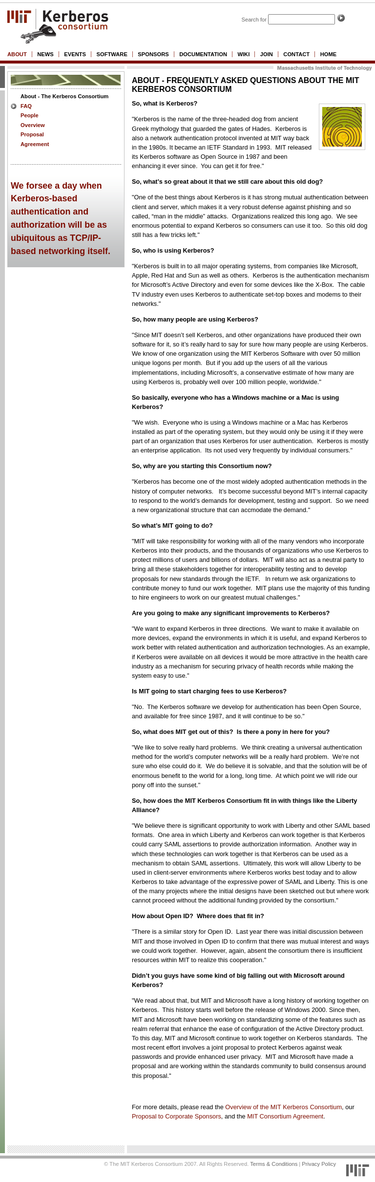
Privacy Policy (319, 1164)
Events (75, 54)
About (17, 54)
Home (328, 54)
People (30, 115)
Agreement (35, 144)
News (45, 54)
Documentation (203, 54)
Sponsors (153, 54)
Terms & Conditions (273, 1164)
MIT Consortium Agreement (285, 1116)
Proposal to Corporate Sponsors (176, 1116)
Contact (296, 54)
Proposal (32, 134)
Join (266, 54)
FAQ (26, 106)
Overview (33, 125)
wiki (243, 54)
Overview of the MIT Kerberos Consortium (283, 1107)
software (111, 54)
